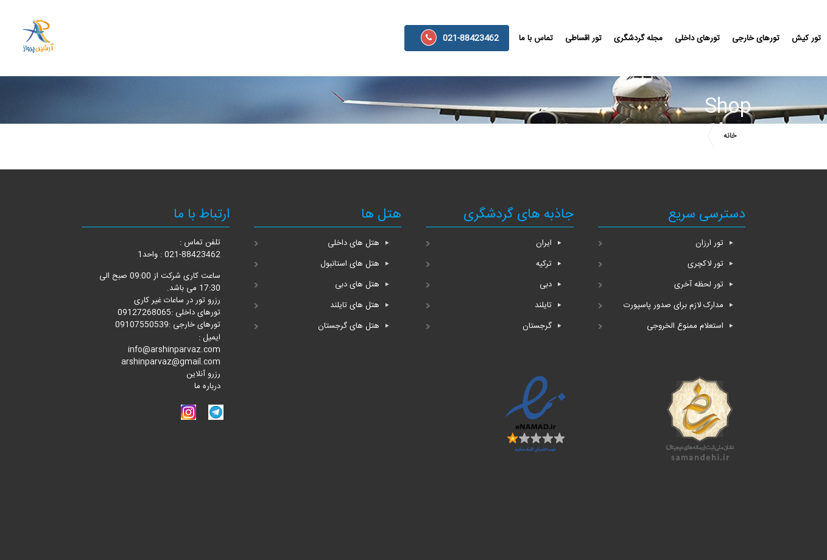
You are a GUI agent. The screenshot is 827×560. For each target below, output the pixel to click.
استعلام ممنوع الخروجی (685, 326)
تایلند (543, 305)
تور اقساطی (583, 38)
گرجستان (537, 326)
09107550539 (142, 324)
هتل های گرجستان (348, 326)
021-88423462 (460, 37)
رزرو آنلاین (203, 374)
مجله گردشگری (638, 38)
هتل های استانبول (349, 264)
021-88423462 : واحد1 (179, 254)
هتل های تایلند (354, 305)
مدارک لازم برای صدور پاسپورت (673, 305)
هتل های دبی (357, 284)
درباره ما (207, 386)
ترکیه (544, 264)
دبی (546, 284)
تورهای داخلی (697, 38)
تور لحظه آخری (698, 284)
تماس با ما (536, 38)
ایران (544, 243)
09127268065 (144, 312)
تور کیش (806, 38)
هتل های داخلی (353, 243)
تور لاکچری (705, 264)
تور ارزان (709, 243)
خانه (729, 136)
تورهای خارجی (755, 38)
